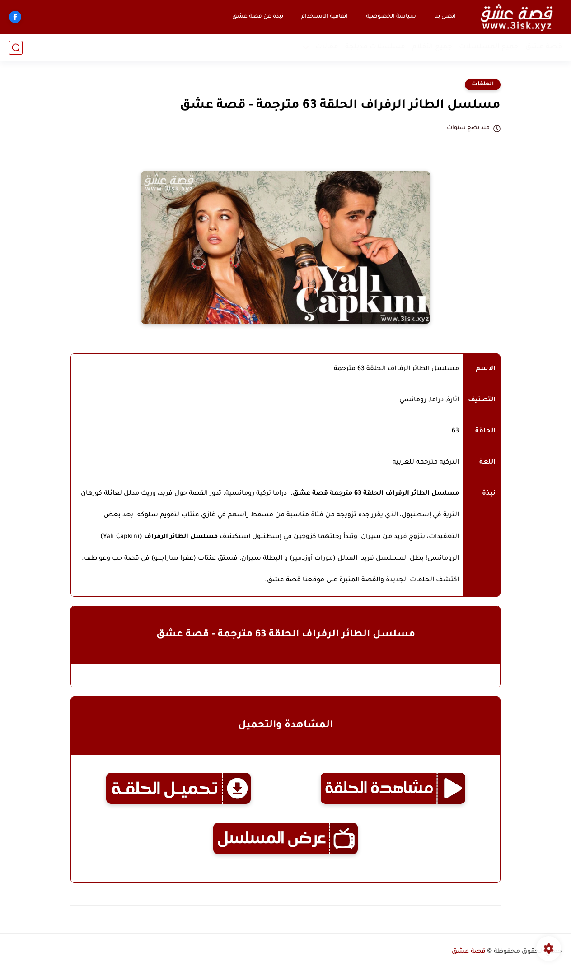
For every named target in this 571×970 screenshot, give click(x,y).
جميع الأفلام (432, 47)
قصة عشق (543, 47)
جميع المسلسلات (489, 47)
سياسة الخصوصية (391, 17)
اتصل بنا (445, 17)
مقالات (326, 47)
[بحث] (16, 48)
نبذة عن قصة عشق (257, 17)
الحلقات (483, 84)
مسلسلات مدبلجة (375, 47)
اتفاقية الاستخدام (324, 17)
